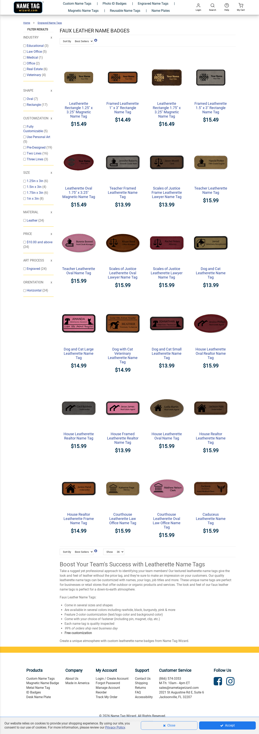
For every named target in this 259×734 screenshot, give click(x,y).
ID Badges (33, 692)
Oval (30, 99)
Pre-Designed (36, 147)
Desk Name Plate (38, 697)
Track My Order (106, 697)
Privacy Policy (115, 727)
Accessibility (144, 697)
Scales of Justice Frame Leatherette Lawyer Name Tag (167, 192)
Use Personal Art (38, 137)
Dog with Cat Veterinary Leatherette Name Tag (123, 355)
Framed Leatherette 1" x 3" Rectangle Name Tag (122, 107)
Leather (32, 220)
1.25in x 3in (35, 181)
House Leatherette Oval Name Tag (167, 436)
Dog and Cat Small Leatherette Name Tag (167, 353)
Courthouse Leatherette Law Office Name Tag (122, 518)
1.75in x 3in (35, 193)
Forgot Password (108, 683)
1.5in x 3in (34, 187)
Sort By (67, 41)
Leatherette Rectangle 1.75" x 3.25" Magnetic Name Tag (167, 109)
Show (109, 551)
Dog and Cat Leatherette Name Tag (211, 273)
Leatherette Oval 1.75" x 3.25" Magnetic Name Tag (78, 192)
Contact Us (143, 678)
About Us (71, 678)
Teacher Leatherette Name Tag (210, 190)
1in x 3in (33, 198)
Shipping (141, 683)
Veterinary (34, 75)
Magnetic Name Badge (42, 683)
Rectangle (34, 105)
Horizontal (34, 290)
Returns (140, 688)
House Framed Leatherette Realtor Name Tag (122, 438)
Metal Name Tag (38, 688)
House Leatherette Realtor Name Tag (79, 436)
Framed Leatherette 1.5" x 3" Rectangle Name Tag (210, 107)
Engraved (34, 269)
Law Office (35, 52)
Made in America (77, 683)
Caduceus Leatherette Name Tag (211, 518)
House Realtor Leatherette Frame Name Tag (79, 518)
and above (39, 242)
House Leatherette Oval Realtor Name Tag (210, 353)
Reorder (101, 692)
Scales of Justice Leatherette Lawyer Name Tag (167, 273)
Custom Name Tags (40, 678)
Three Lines (35, 159)
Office (31, 63)
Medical (33, 57)
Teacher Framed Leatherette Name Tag (123, 192)
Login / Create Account (112, 678)
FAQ (138, 692)
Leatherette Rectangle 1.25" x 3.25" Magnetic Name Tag (79, 109)
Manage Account (108, 688)
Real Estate (35, 69)
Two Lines (34, 153)
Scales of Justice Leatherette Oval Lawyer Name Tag (122, 273)
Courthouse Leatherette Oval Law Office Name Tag (166, 520)
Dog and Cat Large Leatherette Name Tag (79, 353)
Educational (36, 46)
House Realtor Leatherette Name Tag (211, 438)
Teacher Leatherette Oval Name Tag (78, 271)
